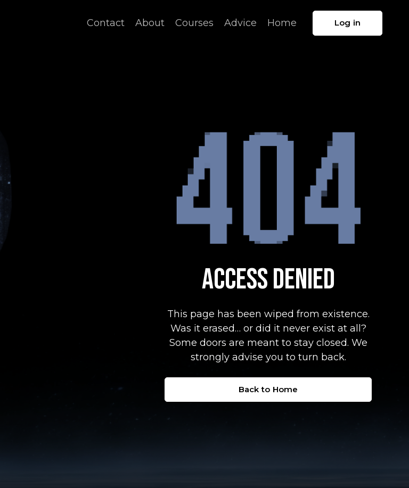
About (150, 23)
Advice (240, 23)
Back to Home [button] (268, 389)
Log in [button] (347, 23)
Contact (106, 23)
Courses (194, 23)
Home (282, 23)
